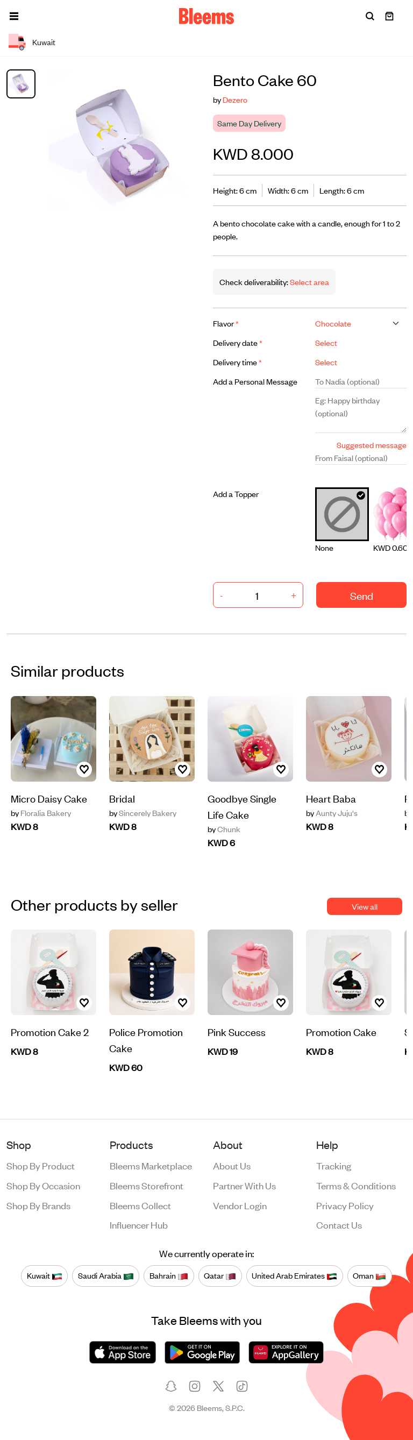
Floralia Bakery (41, 812)
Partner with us (244, 1185)
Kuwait (44, 1275)
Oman (369, 1275)
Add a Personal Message (255, 381)
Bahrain (168, 1275)
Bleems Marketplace (151, 1165)
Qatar (220, 1275)
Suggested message (372, 444)
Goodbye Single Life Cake (242, 806)
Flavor (226, 323)
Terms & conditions (356, 1185)
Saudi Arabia (106, 1275)
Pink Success (237, 1031)
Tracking (333, 1165)
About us (232, 1165)
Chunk (224, 829)
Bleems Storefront (146, 1185)
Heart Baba (331, 798)
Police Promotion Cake (146, 1039)
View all (365, 906)
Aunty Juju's (332, 812)
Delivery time (237, 361)
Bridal (122, 798)
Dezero (235, 99)
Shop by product (40, 1165)
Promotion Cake (341, 1031)
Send (361, 595)
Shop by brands (38, 1204)
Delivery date (237, 342)
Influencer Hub (139, 1224)
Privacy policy (345, 1204)
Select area (308, 281)
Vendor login (240, 1204)
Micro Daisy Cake (49, 798)
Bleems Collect (140, 1204)
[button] (14, 16)
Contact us (339, 1224)
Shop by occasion (43, 1185)
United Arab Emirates (294, 1275)
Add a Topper (236, 493)
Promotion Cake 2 (50, 1031)
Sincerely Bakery (142, 812)
